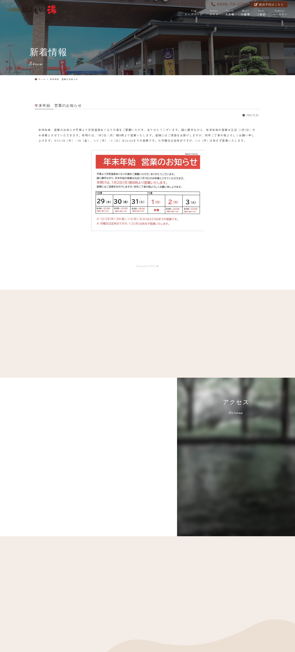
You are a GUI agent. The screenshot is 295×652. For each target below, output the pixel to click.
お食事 (245, 13)
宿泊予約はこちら (269, 4)
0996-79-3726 (229, 4)
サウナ (213, 13)
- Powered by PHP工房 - (147, 266)
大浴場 (229, 13)
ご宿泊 (261, 13)
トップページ (194, 13)
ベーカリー (279, 13)
